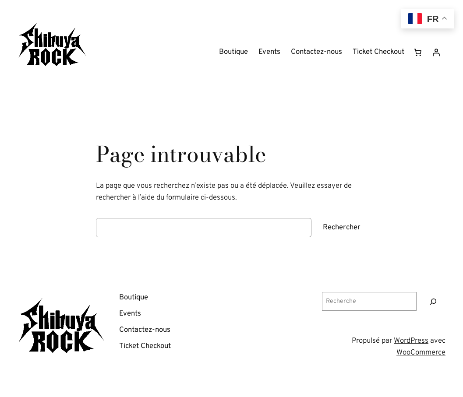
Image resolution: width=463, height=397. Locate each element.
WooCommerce (420, 352)
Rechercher (342, 227)
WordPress (411, 340)
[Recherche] (433, 301)
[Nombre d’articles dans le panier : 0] (418, 52)
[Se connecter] (436, 52)
